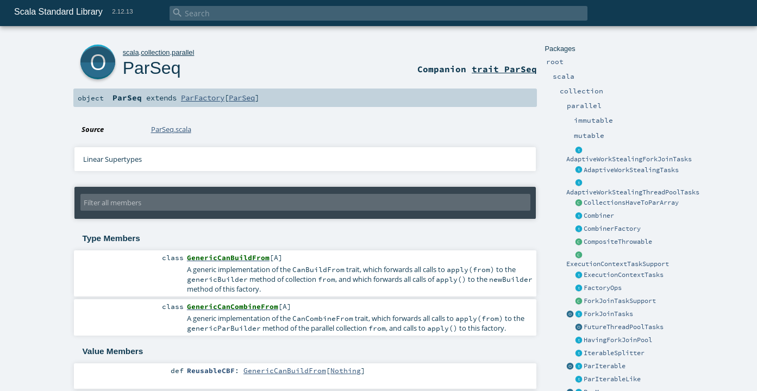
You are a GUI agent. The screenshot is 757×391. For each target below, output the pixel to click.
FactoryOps (603, 288)
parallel (183, 52)
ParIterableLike (612, 379)
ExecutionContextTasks (624, 275)
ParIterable (604, 366)
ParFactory (202, 98)
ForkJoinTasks (608, 314)
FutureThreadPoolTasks (624, 327)
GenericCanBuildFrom (284, 370)
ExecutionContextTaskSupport (617, 264)
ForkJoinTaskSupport (620, 301)
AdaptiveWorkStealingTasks (631, 170)
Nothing (345, 370)
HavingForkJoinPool (618, 340)
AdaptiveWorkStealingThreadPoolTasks (632, 192)
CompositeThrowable (618, 241)
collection (155, 52)
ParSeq (152, 68)
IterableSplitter (614, 353)
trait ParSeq (504, 69)
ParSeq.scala (171, 129)
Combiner (599, 215)
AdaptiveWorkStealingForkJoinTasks (629, 159)
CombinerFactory (612, 228)
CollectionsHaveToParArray (631, 202)
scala (131, 52)
